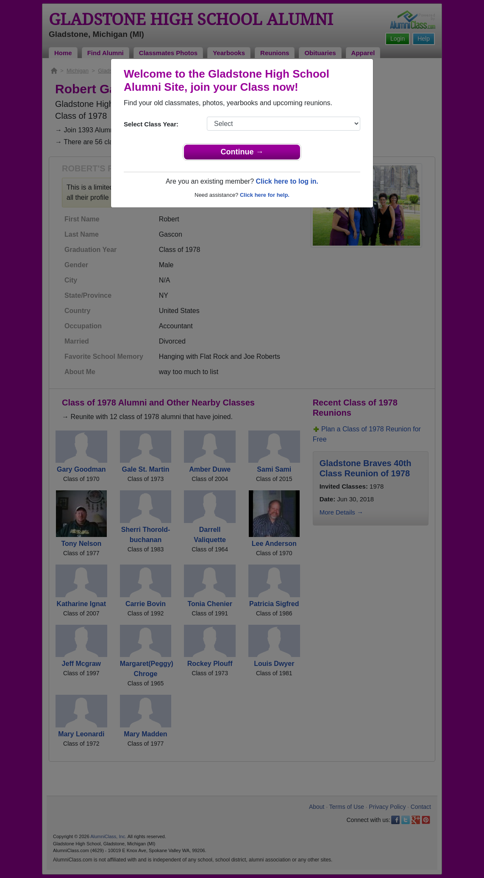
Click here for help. (264, 195)
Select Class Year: (151, 124)
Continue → (242, 152)
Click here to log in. (287, 181)
